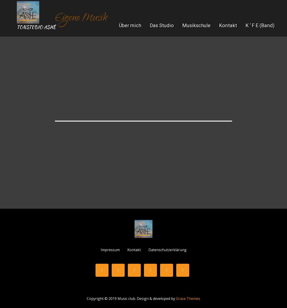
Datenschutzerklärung (167, 250)
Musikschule (196, 25)
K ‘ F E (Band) (260, 25)
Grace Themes (188, 298)
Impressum (110, 250)
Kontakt (228, 25)
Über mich (130, 25)
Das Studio (162, 25)
